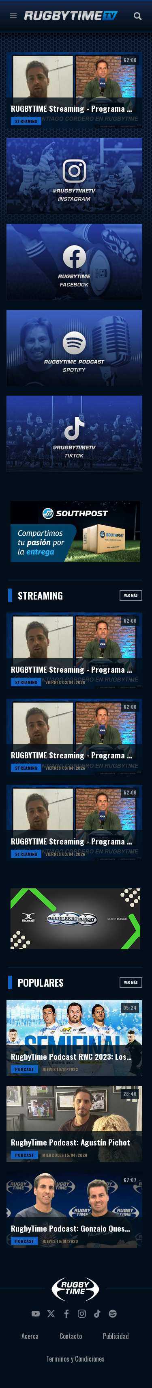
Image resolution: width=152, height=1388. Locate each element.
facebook (67, 1316)
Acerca (30, 1336)
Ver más (131, 595)
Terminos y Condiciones (75, 1359)
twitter (52, 1316)
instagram (83, 1316)
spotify (114, 1316)
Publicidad (116, 1336)
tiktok (98, 1316)
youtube (37, 1316)
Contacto (71, 1336)
